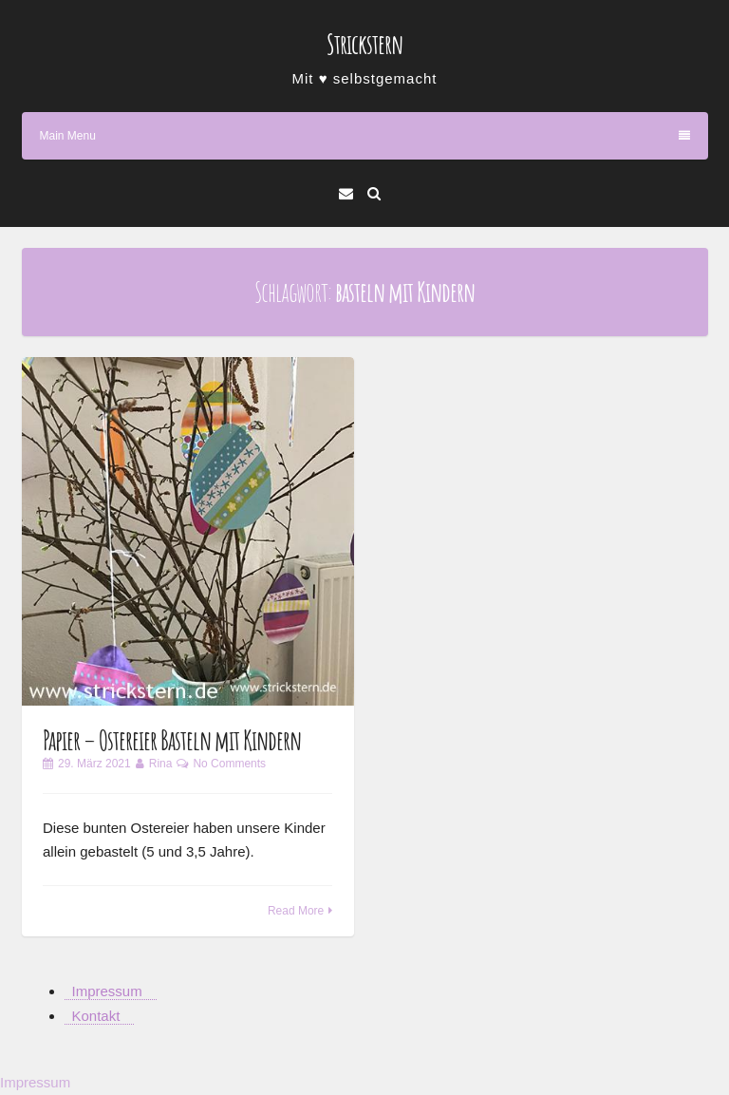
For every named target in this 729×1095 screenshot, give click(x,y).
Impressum (107, 991)
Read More (296, 910)
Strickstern (364, 44)
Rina (161, 763)
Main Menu (365, 135)
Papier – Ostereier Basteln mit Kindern (172, 740)
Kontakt (96, 1016)
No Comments (229, 763)
